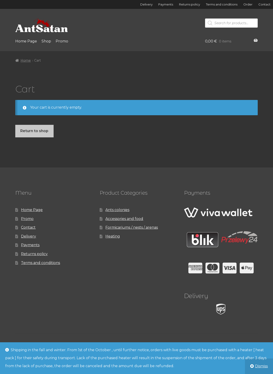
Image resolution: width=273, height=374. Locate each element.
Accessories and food (124, 219)
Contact (264, 4)
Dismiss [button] (261, 366)
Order (247, 4)
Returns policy (189, 4)
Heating (112, 236)
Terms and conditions (221, 4)
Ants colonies (117, 210)
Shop (46, 41)
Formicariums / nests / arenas (131, 227)
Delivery (146, 4)
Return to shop (34, 131)
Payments (165, 4)
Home (26, 60)
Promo (62, 41)
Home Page (26, 41)
